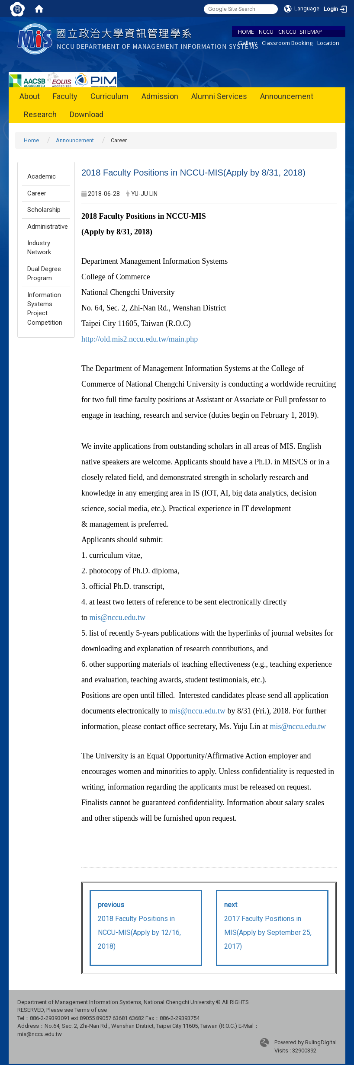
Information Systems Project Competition (44, 308)
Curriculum (109, 96)
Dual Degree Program (44, 273)
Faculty (65, 96)
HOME (246, 31)
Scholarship (44, 210)
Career (36, 193)
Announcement (286, 96)
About (29, 96)
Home (31, 140)
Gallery (247, 43)
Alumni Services (219, 96)
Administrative (47, 226)
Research (40, 114)
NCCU (266, 31)
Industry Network (39, 247)
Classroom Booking (287, 43)
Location (328, 43)
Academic (41, 176)
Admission (160, 96)
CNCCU (287, 31)
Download (86, 114)
